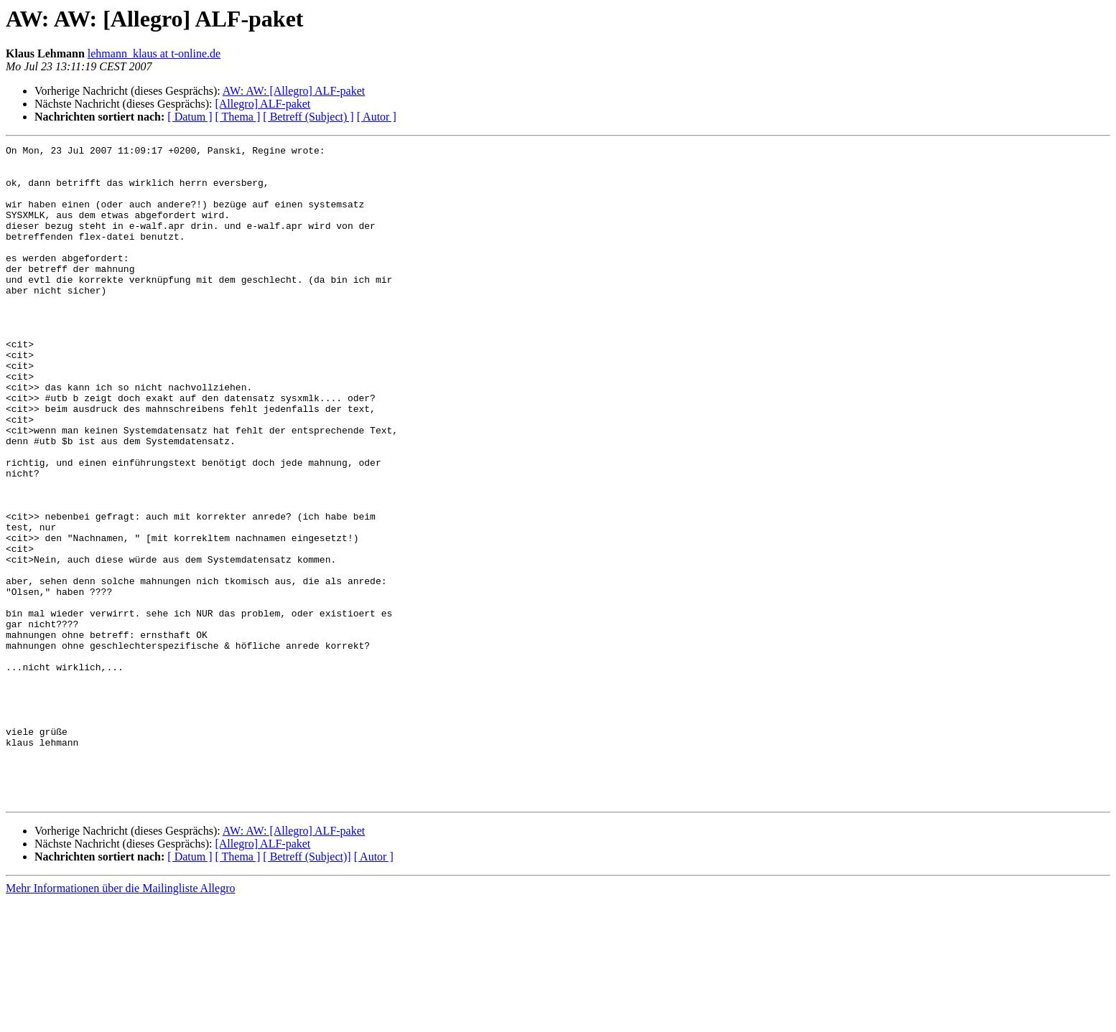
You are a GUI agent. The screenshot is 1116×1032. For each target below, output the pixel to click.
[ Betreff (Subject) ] (308, 117)
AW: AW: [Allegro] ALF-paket (294, 91)
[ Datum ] (189, 117)
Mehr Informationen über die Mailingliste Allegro (120, 1019)
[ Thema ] (238, 117)
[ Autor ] (376, 117)
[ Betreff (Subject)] (306, 988)
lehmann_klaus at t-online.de (154, 53)
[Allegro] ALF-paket (262, 104)
